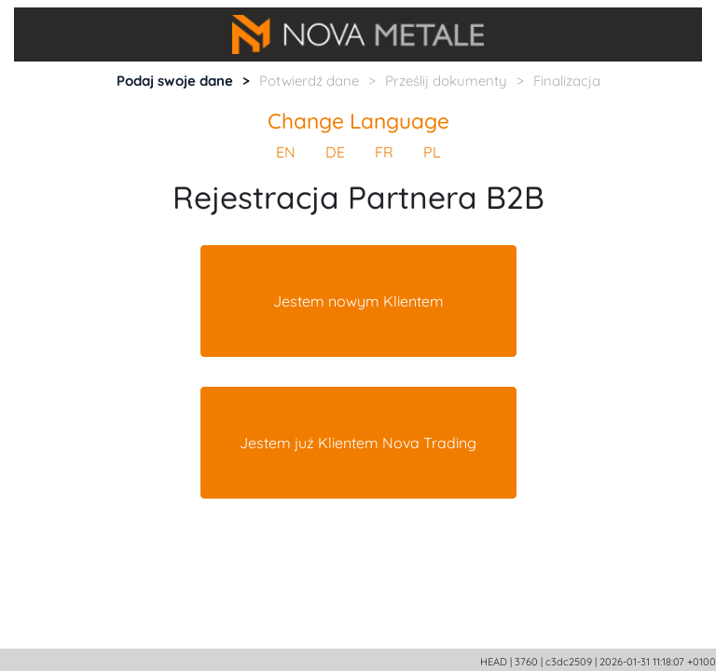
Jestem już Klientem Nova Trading (358, 442)
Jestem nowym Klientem (358, 301)
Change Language (358, 120)
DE (335, 152)
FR (384, 152)
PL (432, 152)
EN (286, 152)
